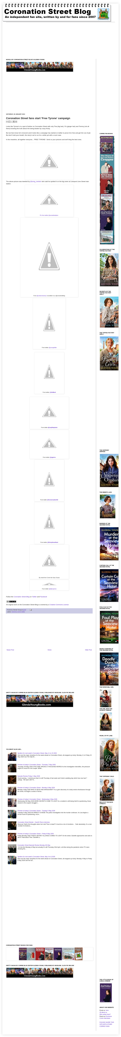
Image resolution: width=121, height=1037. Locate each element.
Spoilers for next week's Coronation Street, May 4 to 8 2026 (36, 856)
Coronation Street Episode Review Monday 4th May (34, 845)
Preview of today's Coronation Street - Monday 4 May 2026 (36, 787)
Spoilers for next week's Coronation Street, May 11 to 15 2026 (37, 753)
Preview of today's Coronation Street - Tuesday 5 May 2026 (36, 811)
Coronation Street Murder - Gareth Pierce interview (34, 822)
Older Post (88, 650)
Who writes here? (105, 1014)
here (107, 1010)
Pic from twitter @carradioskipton (49, 215)
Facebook (43, 597)
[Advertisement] (60, 38)
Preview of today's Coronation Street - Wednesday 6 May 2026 (37, 799)
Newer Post (10, 650)
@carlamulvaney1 (42, 295)
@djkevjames (52, 589)
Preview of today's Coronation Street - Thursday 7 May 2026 (37, 764)
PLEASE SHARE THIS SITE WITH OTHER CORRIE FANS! (107, 1024)
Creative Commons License (59, 605)
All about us (103, 1012)
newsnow (14, 612)
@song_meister (35, 181)
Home (49, 650)
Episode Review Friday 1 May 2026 (29, 776)
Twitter (34, 597)
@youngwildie (53, 347)
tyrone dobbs (21, 612)
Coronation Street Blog (21, 597)
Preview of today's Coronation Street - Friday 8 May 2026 (36, 834)
